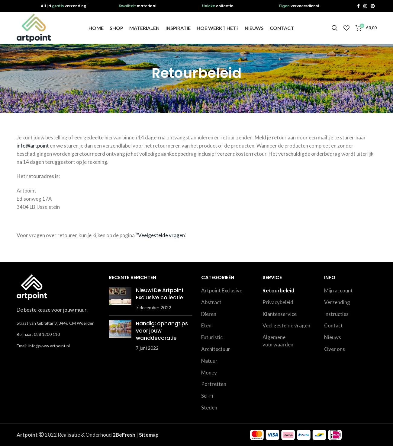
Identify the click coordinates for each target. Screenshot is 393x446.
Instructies (336, 314)
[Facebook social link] (358, 6)
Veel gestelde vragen (286, 325)
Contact (333, 325)
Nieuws (332, 337)
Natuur (209, 361)
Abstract (211, 302)
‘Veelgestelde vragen (161, 235)
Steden (209, 407)
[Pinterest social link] (373, 6)
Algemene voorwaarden (278, 341)
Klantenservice (280, 314)
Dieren (208, 314)
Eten (206, 325)
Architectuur (215, 349)
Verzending (337, 302)
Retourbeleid (278, 290)
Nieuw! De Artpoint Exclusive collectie (160, 294)
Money (209, 372)
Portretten (213, 384)
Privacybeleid (278, 302)
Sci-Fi (207, 396)
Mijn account (338, 290)
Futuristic (212, 337)
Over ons (334, 349)
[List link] (58, 334)
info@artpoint (33, 145)
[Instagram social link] (365, 6)
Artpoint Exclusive (221, 290)
